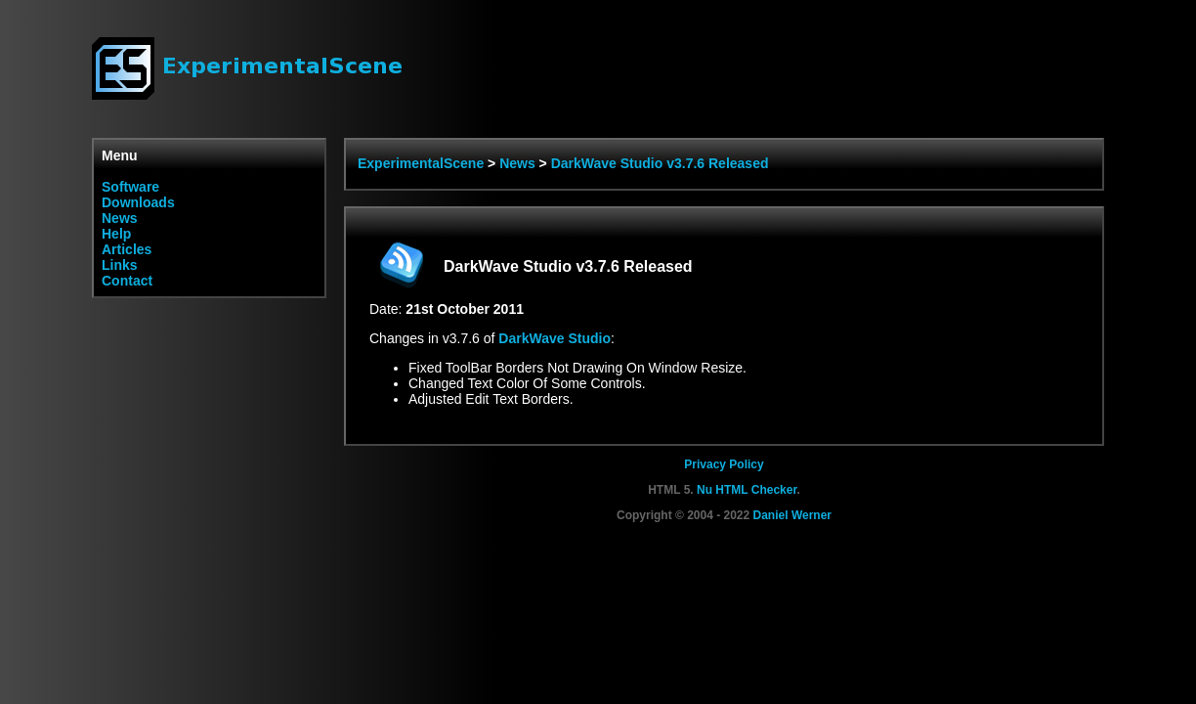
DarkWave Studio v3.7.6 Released (660, 163)
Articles (126, 249)
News (120, 218)
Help (116, 234)
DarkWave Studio (554, 338)
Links (120, 265)
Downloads (138, 202)
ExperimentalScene (421, 163)
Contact (127, 280)
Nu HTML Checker (746, 490)
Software (130, 187)
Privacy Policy (723, 464)
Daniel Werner (792, 515)
